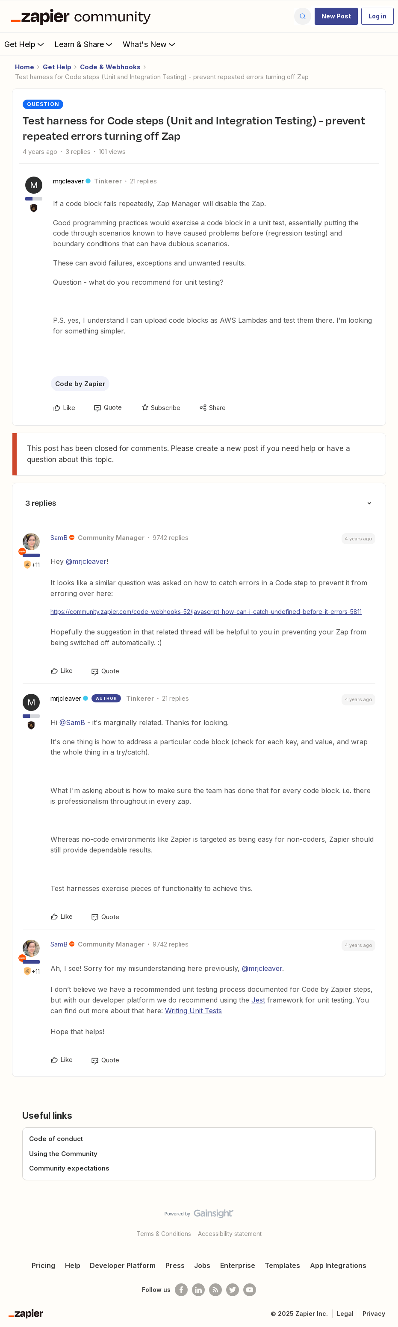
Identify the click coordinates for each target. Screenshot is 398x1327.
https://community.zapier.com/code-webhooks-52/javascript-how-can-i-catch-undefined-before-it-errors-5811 (206, 611)
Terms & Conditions (163, 1233)
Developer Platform (123, 1265)
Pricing (43, 1265)
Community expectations (69, 1168)
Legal (345, 1313)
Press (175, 1265)
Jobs (202, 1265)
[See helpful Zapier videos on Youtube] (249, 1289)
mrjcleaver (68, 181)
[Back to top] (389, 1221)
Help (72, 1265)
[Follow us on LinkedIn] (198, 1289)
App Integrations (338, 1265)
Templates (282, 1265)
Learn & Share (84, 44)
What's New (150, 44)
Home (24, 67)
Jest (258, 1000)
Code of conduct (56, 1139)
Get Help (25, 44)
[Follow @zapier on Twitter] (232, 1289)
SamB (59, 538)
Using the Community (63, 1154)
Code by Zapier (80, 384)
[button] (336, 16)
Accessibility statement (230, 1233)
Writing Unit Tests (193, 1010)
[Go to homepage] (83, 16)
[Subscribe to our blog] (215, 1289)
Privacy (374, 1313)
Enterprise (237, 1265)
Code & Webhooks (110, 67)
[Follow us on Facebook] (181, 1289)
